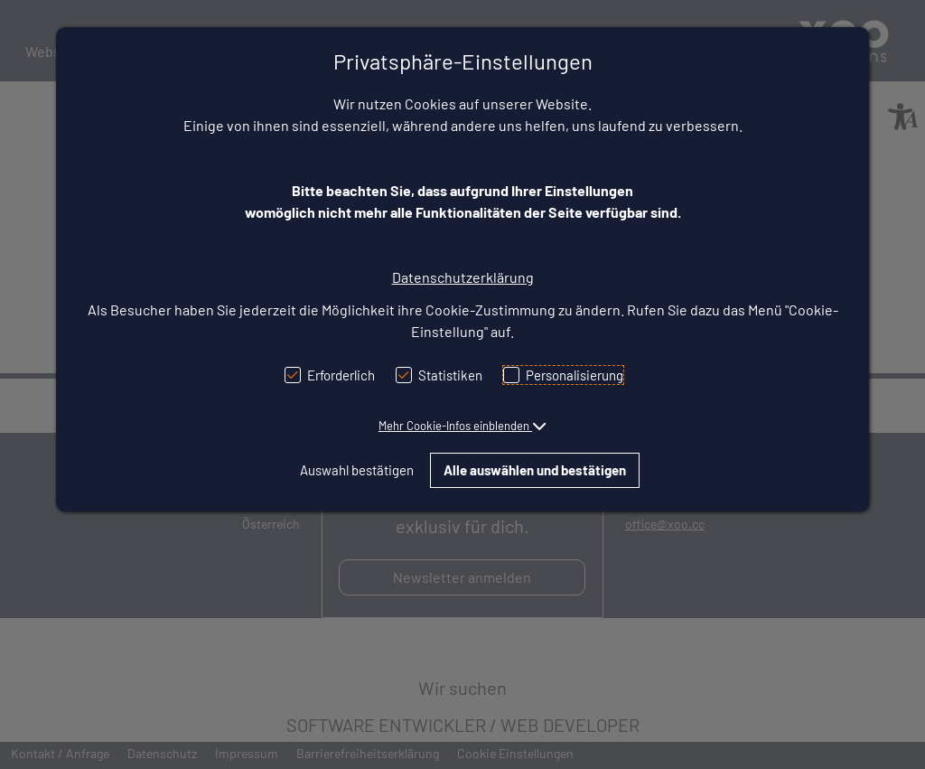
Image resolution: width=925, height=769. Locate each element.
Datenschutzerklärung (463, 277)
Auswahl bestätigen (357, 470)
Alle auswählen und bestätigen (535, 470)
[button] (462, 425)
